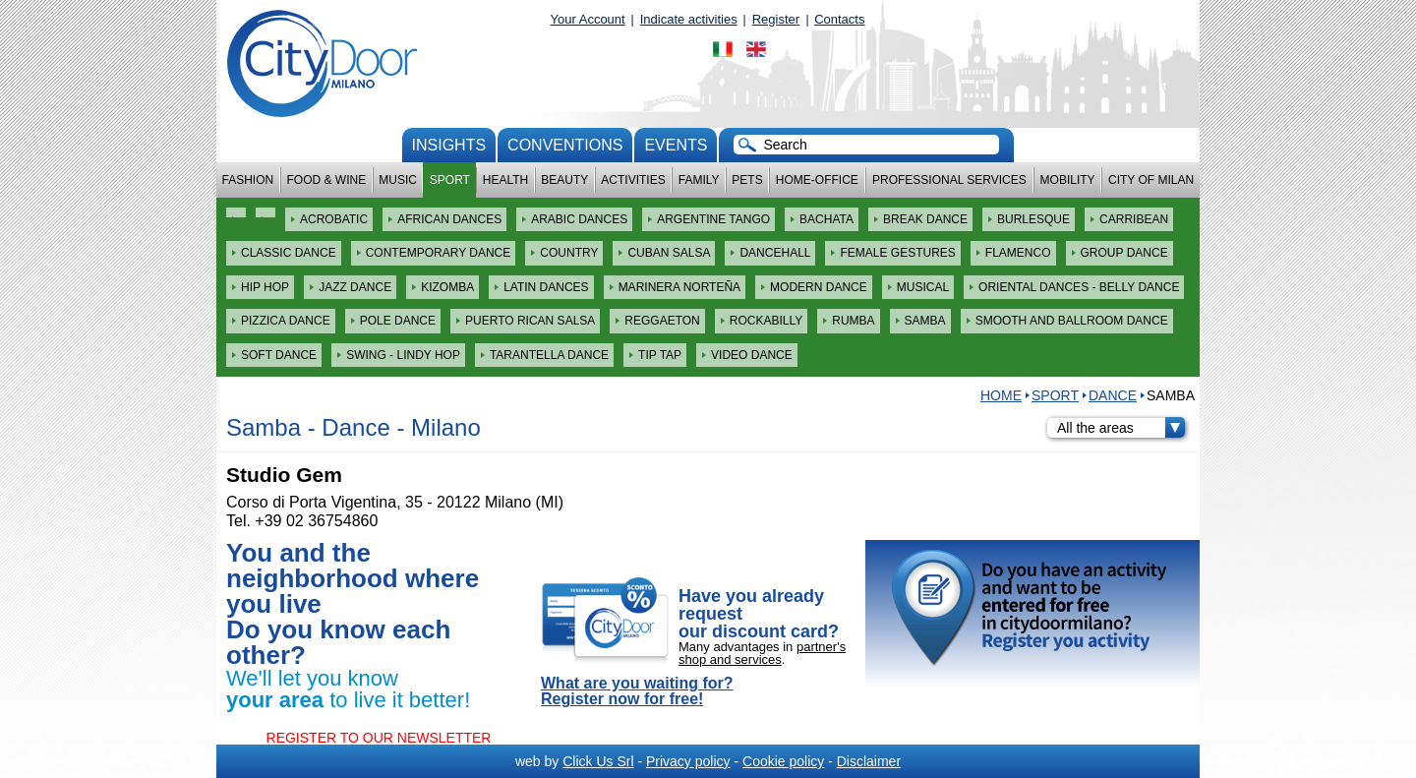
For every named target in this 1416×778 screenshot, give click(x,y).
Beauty (564, 180)
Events (675, 145)
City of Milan (1151, 180)
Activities (633, 180)
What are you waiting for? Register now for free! (637, 691)
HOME (1001, 395)
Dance (1113, 395)
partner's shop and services (762, 653)
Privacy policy (688, 761)
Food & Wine (326, 180)
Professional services (949, 180)
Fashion (248, 180)
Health (505, 180)
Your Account (588, 19)
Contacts (839, 19)
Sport (450, 180)
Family (699, 180)
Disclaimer (869, 761)
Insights (449, 145)
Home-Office (817, 180)
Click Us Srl (597, 761)
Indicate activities (689, 19)
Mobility (1067, 180)
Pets (747, 180)
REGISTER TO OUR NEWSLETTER (379, 738)
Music (398, 180)
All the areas (1121, 428)
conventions (564, 145)
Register (775, 19)
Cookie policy (783, 761)
